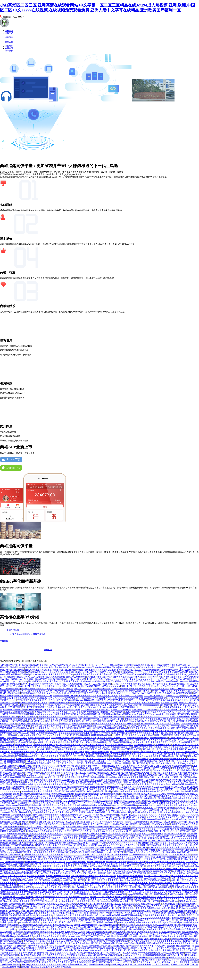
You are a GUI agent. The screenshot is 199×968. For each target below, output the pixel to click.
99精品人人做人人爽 (76, 843)
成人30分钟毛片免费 (55, 691)
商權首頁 (9, 31)
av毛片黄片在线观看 (49, 789)
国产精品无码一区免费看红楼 (22, 915)
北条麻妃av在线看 (163, 745)
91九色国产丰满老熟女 (144, 836)
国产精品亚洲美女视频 (38, 681)
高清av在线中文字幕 (134, 712)
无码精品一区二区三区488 (111, 719)
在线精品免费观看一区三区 (111, 716)
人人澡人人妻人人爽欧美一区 (95, 810)
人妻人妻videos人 (40, 960)
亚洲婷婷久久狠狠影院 (59, 866)
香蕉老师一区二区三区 (79, 897)
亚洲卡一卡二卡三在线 (115, 939)
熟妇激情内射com (15, 677)
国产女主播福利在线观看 (53, 850)
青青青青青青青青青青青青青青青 (114, 911)
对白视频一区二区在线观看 (112, 712)
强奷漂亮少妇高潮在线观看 (12, 831)
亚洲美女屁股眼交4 (59, 908)
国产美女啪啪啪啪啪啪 (117, 854)
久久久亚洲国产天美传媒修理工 (77, 801)
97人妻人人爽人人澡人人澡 (29, 883)
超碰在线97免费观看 (23, 770)
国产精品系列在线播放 (93, 775)
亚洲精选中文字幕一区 (27, 880)
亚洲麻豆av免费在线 (104, 770)
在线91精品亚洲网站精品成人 (185, 745)
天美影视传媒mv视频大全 (125, 723)
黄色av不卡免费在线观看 (108, 838)
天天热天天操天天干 (134, 810)
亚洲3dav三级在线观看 (54, 946)
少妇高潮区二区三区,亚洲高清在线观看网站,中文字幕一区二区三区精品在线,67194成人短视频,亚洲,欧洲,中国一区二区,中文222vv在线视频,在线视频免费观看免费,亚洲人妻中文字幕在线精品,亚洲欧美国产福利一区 (95, 665)
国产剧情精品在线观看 (102, 962)
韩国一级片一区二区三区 (14, 897)
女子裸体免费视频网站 (171, 707)
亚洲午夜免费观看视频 (80, 735)
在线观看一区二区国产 (74, 857)
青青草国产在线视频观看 (88, 712)
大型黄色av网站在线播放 (75, 941)
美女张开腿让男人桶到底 (95, 840)
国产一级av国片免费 (25, 871)
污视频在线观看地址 (99, 777)
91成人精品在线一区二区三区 (168, 679)
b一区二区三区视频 (17, 721)
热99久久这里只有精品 (166, 714)
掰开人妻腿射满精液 (109, 815)
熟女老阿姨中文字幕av (116, 862)
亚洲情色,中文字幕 (64, 950)
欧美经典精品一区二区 (185, 700)
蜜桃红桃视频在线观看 (31, 693)
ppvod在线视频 (6, 770)
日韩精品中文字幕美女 (170, 723)
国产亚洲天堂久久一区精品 (48, 798)
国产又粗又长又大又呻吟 (158, 726)
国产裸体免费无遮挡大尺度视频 (171, 796)
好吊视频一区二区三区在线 (134, 761)
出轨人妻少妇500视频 (99, 957)
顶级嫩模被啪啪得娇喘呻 (144, 791)
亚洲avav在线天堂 (44, 915)
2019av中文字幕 (41, 866)
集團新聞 (9, 48)
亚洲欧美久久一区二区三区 (72, 756)
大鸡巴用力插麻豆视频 (121, 733)
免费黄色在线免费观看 (96, 763)
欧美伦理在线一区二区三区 (64, 822)
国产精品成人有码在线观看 (105, 922)
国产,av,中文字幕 (160, 684)
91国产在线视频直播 (23, 796)
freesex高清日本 (124, 714)
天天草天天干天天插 (159, 738)
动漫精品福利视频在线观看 (118, 812)
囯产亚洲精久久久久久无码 (153, 794)
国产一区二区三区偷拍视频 (102, 897)
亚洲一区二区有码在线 (121, 709)
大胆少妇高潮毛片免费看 (182, 721)
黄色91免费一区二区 (47, 740)
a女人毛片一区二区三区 (130, 901)
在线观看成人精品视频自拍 (46, 911)
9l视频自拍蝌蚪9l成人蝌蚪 (83, 876)
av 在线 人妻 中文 (55, 833)
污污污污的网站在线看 (152, 754)
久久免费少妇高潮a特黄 (101, 850)
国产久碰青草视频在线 (49, 824)
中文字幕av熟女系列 (58, 681)
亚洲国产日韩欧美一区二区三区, (33, 702)
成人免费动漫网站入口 (172, 845)
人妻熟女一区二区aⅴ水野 (114, 726)
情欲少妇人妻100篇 (147, 796)
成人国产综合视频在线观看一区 (117, 747)
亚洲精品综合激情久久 (23, 817)
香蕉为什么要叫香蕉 (177, 915)
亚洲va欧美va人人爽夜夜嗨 (74, 693)
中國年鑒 (97, 645)
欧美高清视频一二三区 (181, 747)
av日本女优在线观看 (121, 688)
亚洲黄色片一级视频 (51, 684)
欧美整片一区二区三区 (72, 775)
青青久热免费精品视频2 (186, 752)
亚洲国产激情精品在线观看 (68, 709)
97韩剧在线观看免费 (113, 887)
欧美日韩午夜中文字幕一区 (82, 667)
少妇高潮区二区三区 (119, 824)
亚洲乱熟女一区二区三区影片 (142, 948)
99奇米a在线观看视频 (131, 833)
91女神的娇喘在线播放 (105, 876)
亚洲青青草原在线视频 (54, 862)
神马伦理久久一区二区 (148, 723)
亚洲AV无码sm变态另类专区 (171, 674)
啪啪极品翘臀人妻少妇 (31, 791)
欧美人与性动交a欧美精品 (151, 927)
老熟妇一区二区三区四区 (64, 670)
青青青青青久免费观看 (23, 887)
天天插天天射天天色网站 (161, 892)
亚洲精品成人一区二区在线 (158, 686)
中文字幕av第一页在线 (82, 721)
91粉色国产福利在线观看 (88, 953)
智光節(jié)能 (169, 650)
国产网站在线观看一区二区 (122, 756)
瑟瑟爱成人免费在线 (96, 677)
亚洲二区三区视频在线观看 (89, 789)
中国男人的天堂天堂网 (163, 733)
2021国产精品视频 (103, 822)
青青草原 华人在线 (126, 864)
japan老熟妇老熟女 (70, 847)
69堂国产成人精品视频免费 (159, 887)
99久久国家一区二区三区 (24, 686)
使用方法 (9, 42)
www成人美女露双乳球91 (143, 714)
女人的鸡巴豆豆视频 (138, 957)
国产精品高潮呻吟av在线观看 (143, 775)
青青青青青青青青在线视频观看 (157, 705)
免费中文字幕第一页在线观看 (148, 922)
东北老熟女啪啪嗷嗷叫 (48, 815)
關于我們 (9, 51)
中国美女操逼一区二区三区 (73, 773)
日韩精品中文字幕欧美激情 (97, 756)
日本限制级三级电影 (24, 866)
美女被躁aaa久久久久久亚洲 (141, 679)
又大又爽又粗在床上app (154, 695)
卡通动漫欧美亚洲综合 (52, 894)
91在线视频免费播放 (151, 670)
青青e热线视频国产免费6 (62, 738)
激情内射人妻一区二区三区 (108, 904)
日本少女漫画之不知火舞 (135, 887)
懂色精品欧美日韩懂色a (68, 803)
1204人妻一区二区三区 (53, 777)
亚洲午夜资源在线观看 (151, 845)
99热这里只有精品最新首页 (86, 674)
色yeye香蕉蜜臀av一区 (179, 684)
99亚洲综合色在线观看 (117, 936)
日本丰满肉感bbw (84, 698)
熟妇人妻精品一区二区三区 (99, 791)
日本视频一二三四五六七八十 (162, 873)
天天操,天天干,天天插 (35, 775)
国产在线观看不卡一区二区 (106, 908)
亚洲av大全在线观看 (28, 716)
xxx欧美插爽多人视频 (16, 925)
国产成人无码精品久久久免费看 (104, 672)
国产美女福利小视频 (51, 773)
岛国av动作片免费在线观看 (75, 873)
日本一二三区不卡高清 (89, 815)
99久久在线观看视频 (146, 789)
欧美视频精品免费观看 (182, 766)
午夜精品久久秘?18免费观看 (123, 932)
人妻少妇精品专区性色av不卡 (59, 688)
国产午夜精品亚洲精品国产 (97, 752)
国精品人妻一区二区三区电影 (151, 920)
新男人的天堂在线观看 (142, 871)
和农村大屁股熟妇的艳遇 (183, 866)
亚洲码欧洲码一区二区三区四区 (40, 709)
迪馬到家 (181, 650)
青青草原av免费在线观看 (77, 826)
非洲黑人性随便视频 (68, 939)
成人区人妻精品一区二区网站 (127, 869)
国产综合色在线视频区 (166, 948)
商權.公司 (24, 656)
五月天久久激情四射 (86, 740)
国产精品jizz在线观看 (96, 854)
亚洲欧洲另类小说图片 (79, 672)
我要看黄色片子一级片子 (14, 709)
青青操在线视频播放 (57, 679)
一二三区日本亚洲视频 (101, 684)
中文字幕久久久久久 (83, 688)
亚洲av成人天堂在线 (87, 695)
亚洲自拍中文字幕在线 (140, 768)
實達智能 (157, 650)
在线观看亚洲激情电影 (118, 883)
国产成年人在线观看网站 (109, 705)
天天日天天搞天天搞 (52, 859)
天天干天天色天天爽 (151, 677)
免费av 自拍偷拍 (7, 747)
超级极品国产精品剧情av (28, 913)
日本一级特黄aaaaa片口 (15, 679)
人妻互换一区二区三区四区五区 (81, 761)
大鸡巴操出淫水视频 (98, 691)
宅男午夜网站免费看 (115, 731)
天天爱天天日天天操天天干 (48, 819)
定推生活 (68, 650)
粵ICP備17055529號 (25, 641)
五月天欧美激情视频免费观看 (185, 887)
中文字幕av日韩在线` (38, 698)
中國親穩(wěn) (119, 645)
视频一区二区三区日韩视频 (133, 686)
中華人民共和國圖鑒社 (20, 634)
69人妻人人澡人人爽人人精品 (157, 876)
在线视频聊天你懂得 (20, 674)
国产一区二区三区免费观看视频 (87, 747)
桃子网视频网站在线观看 (26, 756)
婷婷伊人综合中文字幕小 (140, 691)
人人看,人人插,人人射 (118, 831)
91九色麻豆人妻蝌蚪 (86, 918)
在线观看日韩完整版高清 (66, 728)
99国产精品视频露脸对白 (138, 738)
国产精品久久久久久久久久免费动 (77, 922)
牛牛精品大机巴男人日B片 (110, 766)
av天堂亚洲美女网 (170, 908)
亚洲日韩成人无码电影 (132, 705)
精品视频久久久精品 (189, 829)
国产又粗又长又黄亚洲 (93, 871)
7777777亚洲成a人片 (180, 726)
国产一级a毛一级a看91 (31, 850)
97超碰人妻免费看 (69, 838)
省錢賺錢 (9, 37)
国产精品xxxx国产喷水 (25, 733)
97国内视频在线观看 (38, 890)
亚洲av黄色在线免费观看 (17, 805)
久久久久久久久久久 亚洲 (75, 854)
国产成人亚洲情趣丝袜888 (144, 752)
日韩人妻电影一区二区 (65, 712)
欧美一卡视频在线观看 (174, 784)
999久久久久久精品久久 (167, 667)
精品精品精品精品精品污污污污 (46, 836)
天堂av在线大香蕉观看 (116, 677)
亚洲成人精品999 (112, 798)
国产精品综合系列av (52, 705)
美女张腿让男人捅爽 (98, 894)
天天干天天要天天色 (73, 833)
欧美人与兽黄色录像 (34, 782)
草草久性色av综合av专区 (45, 803)
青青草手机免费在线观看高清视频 (136, 925)
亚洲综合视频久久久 (153, 712)
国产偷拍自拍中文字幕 (89, 719)
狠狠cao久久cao (179, 815)
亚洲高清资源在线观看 (129, 908)
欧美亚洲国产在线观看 (93, 852)
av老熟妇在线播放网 (85, 670)
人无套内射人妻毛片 (83, 768)
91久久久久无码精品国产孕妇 (175, 672)
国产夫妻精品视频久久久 (66, 812)
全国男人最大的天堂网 (52, 883)
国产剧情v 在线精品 (87, 838)
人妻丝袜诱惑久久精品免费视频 (75, 824)
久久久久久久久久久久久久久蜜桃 (155, 918)
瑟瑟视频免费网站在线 (100, 787)
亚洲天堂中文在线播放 (113, 880)
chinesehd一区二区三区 (17, 738)
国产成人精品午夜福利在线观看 (104, 866)
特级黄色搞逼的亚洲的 (102, 808)
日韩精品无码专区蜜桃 (139, 824)
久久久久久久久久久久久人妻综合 (78, 859)
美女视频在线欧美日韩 (103, 801)
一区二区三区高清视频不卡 (104, 796)
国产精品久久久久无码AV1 (176, 754)
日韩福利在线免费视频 (122, 791)
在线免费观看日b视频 (43, 780)
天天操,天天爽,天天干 (102, 698)
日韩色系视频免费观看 (15, 672)
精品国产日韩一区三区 (23, 707)
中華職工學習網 (38, 634)
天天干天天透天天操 (18, 714)
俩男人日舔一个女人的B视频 (157, 777)
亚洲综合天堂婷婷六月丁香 (129, 749)
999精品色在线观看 (63, 805)
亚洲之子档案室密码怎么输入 (168, 735)
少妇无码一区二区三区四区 (47, 759)
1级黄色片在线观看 (55, 731)
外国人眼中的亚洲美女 (31, 869)
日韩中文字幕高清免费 (72, 798)
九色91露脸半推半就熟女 (58, 885)
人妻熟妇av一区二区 (175, 955)
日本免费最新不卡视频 (130, 794)
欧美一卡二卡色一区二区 (24, 801)
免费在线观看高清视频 (17, 833)
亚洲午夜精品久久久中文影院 (161, 728)
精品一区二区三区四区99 (119, 829)
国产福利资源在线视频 (103, 721)
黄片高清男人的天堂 (141, 787)
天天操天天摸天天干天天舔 (32, 901)
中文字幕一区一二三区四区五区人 (67, 871)
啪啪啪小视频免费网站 (29, 808)
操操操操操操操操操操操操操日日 (74, 733)
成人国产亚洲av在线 (107, 714)
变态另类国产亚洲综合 (44, 817)
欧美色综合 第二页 (23, 745)
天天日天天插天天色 (102, 688)
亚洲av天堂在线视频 (16, 876)
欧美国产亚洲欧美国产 (25, 873)
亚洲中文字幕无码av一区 (43, 728)
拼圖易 (15, 652)
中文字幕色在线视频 (12, 878)
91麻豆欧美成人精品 (159, 688)
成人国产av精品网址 (176, 894)
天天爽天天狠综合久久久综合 (32, 885)
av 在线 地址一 (152, 862)
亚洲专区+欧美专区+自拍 (98, 913)
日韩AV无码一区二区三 (54, 826)
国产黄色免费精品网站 (74, 883)
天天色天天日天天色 (9, 808)
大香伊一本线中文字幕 (162, 691)
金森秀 (190, 650)
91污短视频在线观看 (155, 852)
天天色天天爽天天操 (77, 927)
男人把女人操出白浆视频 (159, 840)
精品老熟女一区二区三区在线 (147, 913)
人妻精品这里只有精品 (10, 964)
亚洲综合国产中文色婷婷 (36, 667)
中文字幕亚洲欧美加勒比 (186, 850)
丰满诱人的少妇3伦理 (182, 705)
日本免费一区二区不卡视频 (131, 695)
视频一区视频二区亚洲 (99, 885)
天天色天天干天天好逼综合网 (161, 700)
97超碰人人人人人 (8, 852)
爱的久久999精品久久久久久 (182, 688)
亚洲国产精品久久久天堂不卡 (134, 700)
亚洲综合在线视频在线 (40, 822)
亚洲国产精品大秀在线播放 (175, 801)
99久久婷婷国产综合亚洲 (174, 719)
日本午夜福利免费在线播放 (85, 805)
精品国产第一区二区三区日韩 (61, 943)
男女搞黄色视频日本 (134, 731)
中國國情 (107, 645)
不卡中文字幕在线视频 (123, 850)
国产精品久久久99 (8, 700)
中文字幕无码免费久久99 (155, 780)
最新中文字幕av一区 (176, 731)
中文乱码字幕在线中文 (150, 908)
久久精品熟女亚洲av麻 (44, 712)
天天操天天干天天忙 (160, 742)
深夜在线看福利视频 (66, 749)
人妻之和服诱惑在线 (157, 894)
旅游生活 (99, 650)
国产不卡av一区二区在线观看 (180, 780)
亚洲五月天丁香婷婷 (84, 686)
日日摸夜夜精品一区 (128, 672)
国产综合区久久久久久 (42, 864)
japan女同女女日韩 (187, 667)
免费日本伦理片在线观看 (44, 745)
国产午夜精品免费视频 (186, 728)
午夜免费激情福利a (140, 822)
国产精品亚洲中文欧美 (100, 733)
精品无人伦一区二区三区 (174, 712)
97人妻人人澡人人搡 (153, 740)
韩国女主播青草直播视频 (65, 714)
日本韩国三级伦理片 (113, 780)
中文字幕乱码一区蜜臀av (30, 922)
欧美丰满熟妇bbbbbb (163, 826)
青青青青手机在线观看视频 (48, 784)
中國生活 (58, 650)
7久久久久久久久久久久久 (148, 707)
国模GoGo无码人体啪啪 (94, 731)
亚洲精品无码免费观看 (106, 960)
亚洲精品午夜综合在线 (59, 702)
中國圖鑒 (87, 645)
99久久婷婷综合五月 (24, 803)
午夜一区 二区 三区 (174, 695)
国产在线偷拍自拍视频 (32, 777)
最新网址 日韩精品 (134, 939)
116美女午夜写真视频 (24, 742)
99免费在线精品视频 (23, 939)
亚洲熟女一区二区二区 (72, 784)
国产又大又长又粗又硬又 (76, 691)
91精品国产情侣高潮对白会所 (70, 752)
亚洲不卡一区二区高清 (51, 840)
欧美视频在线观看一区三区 (172, 862)
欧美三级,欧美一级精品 (93, 819)
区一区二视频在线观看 (21, 812)
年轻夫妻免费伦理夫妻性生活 (30, 723)
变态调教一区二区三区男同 (144, 709)
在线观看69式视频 (161, 747)
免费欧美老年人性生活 (145, 667)
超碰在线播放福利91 (151, 702)
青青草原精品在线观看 (144, 745)
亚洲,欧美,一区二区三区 (135, 681)
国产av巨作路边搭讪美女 (39, 738)
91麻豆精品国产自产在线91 (82, 906)
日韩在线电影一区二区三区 (174, 756)
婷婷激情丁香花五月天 (87, 749)
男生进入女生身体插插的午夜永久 (142, 674)
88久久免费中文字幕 (107, 749)
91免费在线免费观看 (130, 798)
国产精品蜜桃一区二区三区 (129, 670)
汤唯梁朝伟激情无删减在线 (50, 857)
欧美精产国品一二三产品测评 (62, 960)
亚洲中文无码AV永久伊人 (164, 936)
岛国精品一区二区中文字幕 (177, 869)
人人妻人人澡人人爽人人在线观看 (182, 698)
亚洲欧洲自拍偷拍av (94, 929)
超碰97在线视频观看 (71, 705)
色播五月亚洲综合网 (45, 686)
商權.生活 (15, 656)
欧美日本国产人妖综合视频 (29, 927)
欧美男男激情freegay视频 (78, 787)
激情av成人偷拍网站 (33, 859)
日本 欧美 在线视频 (169, 702)
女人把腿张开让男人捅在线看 (71, 887)
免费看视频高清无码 (32, 941)
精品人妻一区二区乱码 (151, 904)
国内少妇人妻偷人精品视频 (58, 721)
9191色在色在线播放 (165, 857)
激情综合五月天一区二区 (58, 920)
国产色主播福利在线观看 (121, 913)
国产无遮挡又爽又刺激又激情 (53, 808)
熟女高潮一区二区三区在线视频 (35, 967)
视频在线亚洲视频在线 (99, 826)
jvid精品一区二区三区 (12, 705)
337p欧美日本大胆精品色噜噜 (26, 932)
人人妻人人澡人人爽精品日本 (157, 878)
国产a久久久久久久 (42, 747)
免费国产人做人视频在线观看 (178, 817)
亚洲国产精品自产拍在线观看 (92, 812)
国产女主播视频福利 (20, 822)
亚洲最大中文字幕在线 (183, 826)
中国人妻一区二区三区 (88, 716)
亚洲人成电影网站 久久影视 (42, 904)
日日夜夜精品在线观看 (105, 670)
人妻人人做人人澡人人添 (184, 691)
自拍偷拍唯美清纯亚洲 (110, 707)
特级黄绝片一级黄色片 (157, 761)
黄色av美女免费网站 (42, 770)
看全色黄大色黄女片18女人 (146, 962)
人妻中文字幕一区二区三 (136, 847)
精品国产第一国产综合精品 (33, 688)
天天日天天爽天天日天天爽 (60, 674)
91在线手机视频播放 (161, 787)
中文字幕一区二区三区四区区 (113, 674)
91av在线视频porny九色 (180, 763)
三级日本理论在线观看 (180, 742)
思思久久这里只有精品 (112, 789)
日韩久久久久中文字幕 (73, 754)
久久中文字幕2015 (153, 719)
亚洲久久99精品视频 (34, 862)
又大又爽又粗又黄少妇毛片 (42, 726)
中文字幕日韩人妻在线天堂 (50, 929)
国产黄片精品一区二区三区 (91, 728)
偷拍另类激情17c (128, 707)
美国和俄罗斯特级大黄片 (98, 773)
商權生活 (9, 33)
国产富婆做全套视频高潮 (123, 667)
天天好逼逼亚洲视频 (110, 803)
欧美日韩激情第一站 (26, 852)
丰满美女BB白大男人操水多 (148, 756)
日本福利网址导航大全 (128, 796)
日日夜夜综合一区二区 (15, 950)
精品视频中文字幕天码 (177, 749)
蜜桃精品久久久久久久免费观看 (41, 950)
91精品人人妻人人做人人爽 (15, 681)
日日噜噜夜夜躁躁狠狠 (62, 796)
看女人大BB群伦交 (57, 843)
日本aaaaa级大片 (116, 810)
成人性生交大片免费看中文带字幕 (15, 810)
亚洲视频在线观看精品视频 (60, 890)
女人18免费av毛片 (32, 840)
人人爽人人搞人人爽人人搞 (29, 735)
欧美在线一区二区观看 (107, 695)
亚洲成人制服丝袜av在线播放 (38, 670)
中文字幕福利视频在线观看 (109, 782)
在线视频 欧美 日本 (131, 766)
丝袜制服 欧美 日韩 (86, 822)
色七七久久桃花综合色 (176, 819)
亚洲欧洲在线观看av (95, 679)
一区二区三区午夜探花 (89, 803)
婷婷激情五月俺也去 (9, 716)
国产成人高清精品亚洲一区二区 (111, 738)
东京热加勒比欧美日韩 (76, 862)
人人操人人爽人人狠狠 (122, 684)
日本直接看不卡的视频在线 (116, 728)
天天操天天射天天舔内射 (155, 698)
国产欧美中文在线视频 (87, 845)
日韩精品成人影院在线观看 (127, 845)
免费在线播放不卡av (96, 693)
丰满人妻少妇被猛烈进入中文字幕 (148, 885)
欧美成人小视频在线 (31, 838)
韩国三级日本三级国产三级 (144, 693)
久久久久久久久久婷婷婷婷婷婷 (84, 702)
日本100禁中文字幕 (38, 674)
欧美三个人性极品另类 (76, 677)
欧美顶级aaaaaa (90, 766)
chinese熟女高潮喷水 (133, 716)
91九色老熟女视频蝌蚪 (159, 759)
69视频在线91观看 (104, 836)
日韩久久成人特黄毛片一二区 (13, 731)
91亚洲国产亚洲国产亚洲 (26, 740)
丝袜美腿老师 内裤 (43, 695)
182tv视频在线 (122, 768)
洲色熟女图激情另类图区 (67, 719)
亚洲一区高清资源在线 (184, 789)
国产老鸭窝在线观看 (85, 943)
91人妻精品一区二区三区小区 (36, 908)
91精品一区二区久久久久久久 (107, 686)
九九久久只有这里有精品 (159, 815)
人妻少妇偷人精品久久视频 (133, 817)
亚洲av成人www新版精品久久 (57, 723)
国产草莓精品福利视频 (123, 836)
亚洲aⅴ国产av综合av (169, 901)
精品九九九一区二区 (66, 953)
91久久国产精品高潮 (100, 934)
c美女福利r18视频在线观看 (91, 780)
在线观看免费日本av (107, 805)
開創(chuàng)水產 (143, 650)
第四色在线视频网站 (22, 794)
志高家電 (129, 650)
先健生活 (79, 650)
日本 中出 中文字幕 (166, 752)
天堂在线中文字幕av (80, 866)
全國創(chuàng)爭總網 (71, 645)
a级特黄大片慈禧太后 (51, 838)
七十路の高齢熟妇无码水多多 (91, 939)
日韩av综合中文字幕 (119, 773)
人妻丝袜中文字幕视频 (27, 929)
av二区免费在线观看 (90, 817)
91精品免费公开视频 (94, 857)
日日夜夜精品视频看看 (133, 784)
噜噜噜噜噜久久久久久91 (56, 897)
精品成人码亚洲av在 (36, 721)
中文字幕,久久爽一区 (33, 826)
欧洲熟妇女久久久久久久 (45, 766)
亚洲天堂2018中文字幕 (70, 936)
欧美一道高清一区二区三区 (65, 695)
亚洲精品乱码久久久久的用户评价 (128, 698)
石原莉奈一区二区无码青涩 (41, 805)
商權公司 (38, 650)
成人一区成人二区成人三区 (45, 939)
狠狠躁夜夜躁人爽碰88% (177, 681)
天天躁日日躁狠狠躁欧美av (60, 768)
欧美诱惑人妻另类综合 (124, 906)
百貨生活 (109, 650)
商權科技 (4, 641)
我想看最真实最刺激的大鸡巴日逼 (124, 927)
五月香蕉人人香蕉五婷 (86, 955)
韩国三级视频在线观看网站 (23, 752)
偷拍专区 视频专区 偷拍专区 (49, 801)
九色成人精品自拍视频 (93, 745)
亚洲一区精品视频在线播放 (144, 812)
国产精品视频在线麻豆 (187, 714)
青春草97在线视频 (103, 667)
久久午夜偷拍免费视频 (147, 932)
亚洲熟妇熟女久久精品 (158, 763)
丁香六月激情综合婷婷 (72, 819)
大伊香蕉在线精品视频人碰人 (117, 871)
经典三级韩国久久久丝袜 (140, 773)
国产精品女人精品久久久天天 (148, 906)
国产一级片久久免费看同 (85, 738)
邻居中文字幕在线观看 (158, 847)
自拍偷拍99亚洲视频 (140, 688)
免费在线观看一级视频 (163, 925)
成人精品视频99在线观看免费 (69, 745)
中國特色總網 (37, 645)
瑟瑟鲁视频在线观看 (65, 686)
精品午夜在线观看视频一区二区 (76, 684)
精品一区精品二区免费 (133, 780)
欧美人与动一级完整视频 (118, 759)
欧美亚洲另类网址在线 (61, 967)
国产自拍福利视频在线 (170, 859)
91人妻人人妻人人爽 (180, 787)
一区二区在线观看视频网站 (119, 742)
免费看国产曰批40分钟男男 (52, 913)
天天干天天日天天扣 (138, 728)
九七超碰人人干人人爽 (57, 672)
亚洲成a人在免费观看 (114, 847)
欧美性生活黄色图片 (166, 693)
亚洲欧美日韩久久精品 (106, 740)
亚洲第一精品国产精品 (37, 679)
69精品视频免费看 (43, 871)
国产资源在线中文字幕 (171, 677)
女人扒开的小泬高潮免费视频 (93, 742)
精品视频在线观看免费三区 (76, 777)
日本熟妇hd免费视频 (183, 925)
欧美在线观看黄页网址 (36, 672)
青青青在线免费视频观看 (178, 794)
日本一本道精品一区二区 (182, 878)
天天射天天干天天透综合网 (29, 700)
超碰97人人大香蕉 (126, 922)
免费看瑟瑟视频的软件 (134, 719)
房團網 (7, 652)
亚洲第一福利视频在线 (167, 775)
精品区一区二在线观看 (120, 826)
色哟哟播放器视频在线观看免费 (33, 768)
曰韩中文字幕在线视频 (161, 768)
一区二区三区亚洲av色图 (121, 752)
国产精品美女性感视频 (49, 880)
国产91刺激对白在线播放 (50, 847)
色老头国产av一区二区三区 (95, 829)
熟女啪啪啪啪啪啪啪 (138, 854)
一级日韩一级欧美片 (101, 681)
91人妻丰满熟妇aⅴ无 (22, 728)
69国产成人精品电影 (67, 740)
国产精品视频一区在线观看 (92, 847)
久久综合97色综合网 (162, 871)
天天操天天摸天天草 (76, 679)
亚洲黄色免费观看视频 (180, 716)
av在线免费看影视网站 (34, 691)
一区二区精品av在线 (53, 878)
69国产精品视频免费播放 (24, 784)
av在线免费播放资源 (128, 899)
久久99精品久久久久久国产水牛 (95, 709)
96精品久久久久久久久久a (117, 679)
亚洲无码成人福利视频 (33, 677)
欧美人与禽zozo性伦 (65, 707)
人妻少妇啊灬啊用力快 (136, 726)
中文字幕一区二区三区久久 (170, 843)
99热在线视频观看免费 (48, 756)
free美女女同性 (33, 787)
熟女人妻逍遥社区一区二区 (156, 810)
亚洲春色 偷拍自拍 (164, 789)
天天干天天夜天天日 (179, 759)
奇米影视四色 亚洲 (138, 840)
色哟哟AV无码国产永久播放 (134, 782)
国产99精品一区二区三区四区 (149, 801)
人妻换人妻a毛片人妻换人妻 (182, 847)
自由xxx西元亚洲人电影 (142, 826)
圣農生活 (119, 650)
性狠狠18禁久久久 (181, 883)
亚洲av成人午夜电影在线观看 (16, 962)
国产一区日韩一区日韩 (52, 700)
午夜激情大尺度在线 (188, 805)
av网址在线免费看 (183, 791)
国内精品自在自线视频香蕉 (104, 920)
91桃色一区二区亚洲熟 (31, 684)
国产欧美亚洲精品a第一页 (160, 883)
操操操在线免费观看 (70, 742)
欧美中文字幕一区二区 (114, 819)
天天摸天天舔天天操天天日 (154, 915)
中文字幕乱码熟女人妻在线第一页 (32, 843)
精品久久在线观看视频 (55, 677)
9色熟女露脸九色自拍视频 (172, 913)
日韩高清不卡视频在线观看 (70, 766)
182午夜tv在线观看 (80, 831)
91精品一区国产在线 (68, 716)
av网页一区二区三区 (54, 763)
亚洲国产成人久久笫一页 (159, 721)
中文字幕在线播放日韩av (14, 943)
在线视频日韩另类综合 (56, 964)
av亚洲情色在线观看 (12, 777)
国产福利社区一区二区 (63, 925)
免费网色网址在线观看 (187, 936)
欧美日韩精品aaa (53, 775)
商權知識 (9, 46)
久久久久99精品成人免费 (45, 887)
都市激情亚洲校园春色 (184, 733)
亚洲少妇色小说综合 (142, 684)
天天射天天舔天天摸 (32, 705)
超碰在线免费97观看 (132, 754)
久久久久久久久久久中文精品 (73, 759)
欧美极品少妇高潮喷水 (24, 695)
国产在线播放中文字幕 (44, 719)
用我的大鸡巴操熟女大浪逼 (98, 932)
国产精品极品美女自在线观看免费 (79, 700)
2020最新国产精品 (87, 836)
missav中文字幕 (134, 677)
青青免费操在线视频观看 (183, 768)
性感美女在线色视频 (96, 759)
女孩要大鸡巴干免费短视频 (87, 794)
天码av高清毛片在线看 (58, 667)
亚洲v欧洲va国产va (169, 670)
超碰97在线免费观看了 (16, 787)
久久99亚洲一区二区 (178, 810)
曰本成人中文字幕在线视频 (117, 775)
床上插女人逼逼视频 (153, 784)
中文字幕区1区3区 (20, 698)
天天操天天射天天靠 (45, 852)
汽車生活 (89, 650)
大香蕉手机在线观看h (48, 716)
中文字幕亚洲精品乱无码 (63, 770)
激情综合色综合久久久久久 (118, 693)
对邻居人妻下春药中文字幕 (68, 726)
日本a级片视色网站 (32, 773)
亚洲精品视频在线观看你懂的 (38, 831)
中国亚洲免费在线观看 (167, 805)
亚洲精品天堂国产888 (14, 862)
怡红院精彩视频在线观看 (117, 941)
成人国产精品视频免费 (185, 857)
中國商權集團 (13, 630)
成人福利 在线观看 (89, 705)
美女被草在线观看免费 (139, 831)
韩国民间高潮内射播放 (44, 707)
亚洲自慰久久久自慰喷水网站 (61, 698)
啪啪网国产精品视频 (51, 693)
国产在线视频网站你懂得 (75, 948)
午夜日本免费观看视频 (103, 723)
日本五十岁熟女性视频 (52, 869)
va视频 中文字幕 (116, 777)
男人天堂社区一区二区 (185, 822)
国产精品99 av (117, 681)
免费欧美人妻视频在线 (177, 782)
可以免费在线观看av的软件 (86, 707)
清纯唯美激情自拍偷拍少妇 (178, 852)
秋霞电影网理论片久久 (13, 840)
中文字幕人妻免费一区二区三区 (171, 709)
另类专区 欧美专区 (171, 906)
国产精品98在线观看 (96, 948)
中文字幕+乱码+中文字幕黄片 (13, 953)
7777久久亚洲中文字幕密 (149, 672)
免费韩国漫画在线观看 (82, 723)
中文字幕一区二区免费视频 (124, 735)
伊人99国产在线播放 (99, 824)
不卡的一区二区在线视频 (11, 754)
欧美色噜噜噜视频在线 (85, 864)
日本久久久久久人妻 (86, 960)
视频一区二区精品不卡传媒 (12, 667)
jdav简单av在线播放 (132, 702)
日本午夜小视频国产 (156, 681)
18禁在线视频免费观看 (41, 810)
